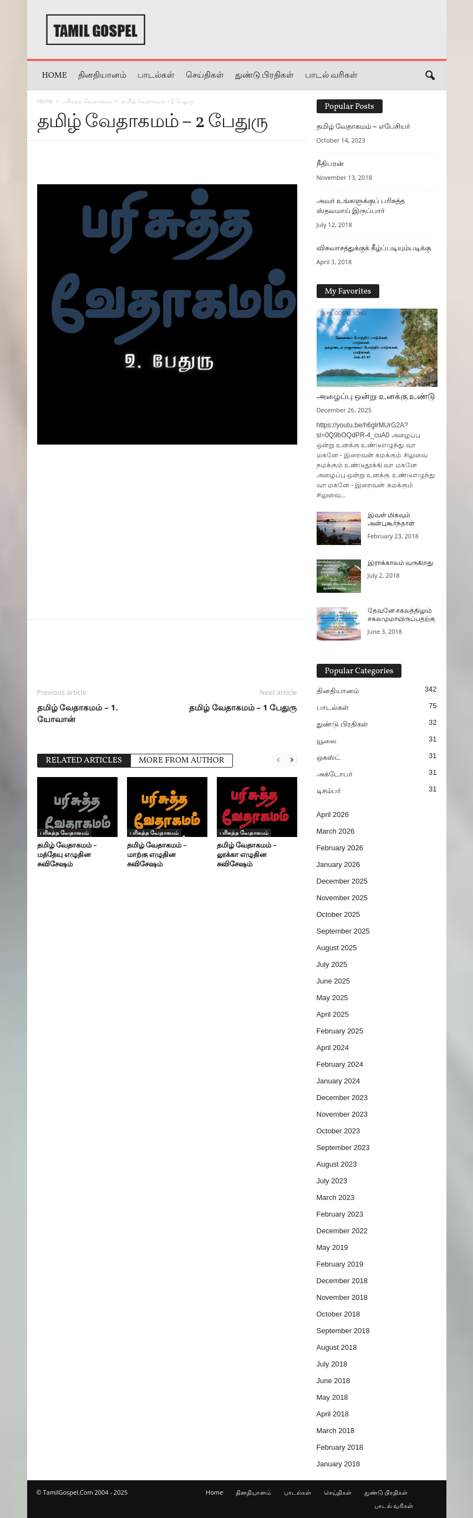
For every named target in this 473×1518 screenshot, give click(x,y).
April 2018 (333, 1414)
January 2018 (338, 1464)
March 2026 (336, 831)
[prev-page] (278, 759)
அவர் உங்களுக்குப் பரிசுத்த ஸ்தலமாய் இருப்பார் (361, 205)
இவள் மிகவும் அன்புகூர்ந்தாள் (391, 519)
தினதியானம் (102, 76)
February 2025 (340, 1031)
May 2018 (332, 1397)
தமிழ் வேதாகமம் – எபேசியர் (364, 126)
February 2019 (340, 1264)
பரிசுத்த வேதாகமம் (87, 101)
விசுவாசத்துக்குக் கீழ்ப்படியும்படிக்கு (374, 248)
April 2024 (333, 1047)
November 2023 (342, 1114)
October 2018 (338, 1314)
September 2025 (343, 931)
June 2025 (333, 981)
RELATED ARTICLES (84, 760)
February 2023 (340, 1214)
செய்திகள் (205, 76)
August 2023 (337, 1164)
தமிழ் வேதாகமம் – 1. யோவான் (77, 713)
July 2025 (332, 964)
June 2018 (333, 1380)
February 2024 (340, 1064)
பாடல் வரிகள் (331, 76)
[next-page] (291, 759)
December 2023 (342, 1097)
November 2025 (342, 898)
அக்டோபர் (335, 774)
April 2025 (333, 1014)
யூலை (327, 741)
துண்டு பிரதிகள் (264, 76)
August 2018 (337, 1347)
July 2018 (332, 1364)
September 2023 (343, 1147)
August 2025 (337, 948)
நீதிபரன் (330, 163)
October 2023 (338, 1131)
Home (54, 76)
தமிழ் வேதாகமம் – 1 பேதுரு (243, 707)
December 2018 (342, 1281)
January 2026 (338, 864)
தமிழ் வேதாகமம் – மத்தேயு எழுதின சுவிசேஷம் (67, 854)
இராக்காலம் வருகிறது (400, 563)
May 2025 (332, 997)
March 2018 (336, 1430)
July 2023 (332, 1181)
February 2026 (340, 848)
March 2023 (336, 1197)
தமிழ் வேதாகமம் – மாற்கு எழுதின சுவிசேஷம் (157, 854)
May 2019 (332, 1247)
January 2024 (338, 1081)
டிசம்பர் (329, 790)
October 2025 (338, 914)
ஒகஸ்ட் (328, 757)
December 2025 (342, 881)
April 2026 (333, 814)
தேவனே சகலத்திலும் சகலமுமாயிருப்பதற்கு (401, 615)
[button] (430, 76)
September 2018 (343, 1331)
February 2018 (340, 1447)
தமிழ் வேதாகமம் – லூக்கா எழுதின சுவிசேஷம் (247, 854)
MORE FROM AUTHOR (182, 760)
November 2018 (342, 1297)
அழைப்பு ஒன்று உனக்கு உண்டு (376, 397)
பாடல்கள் (156, 76)
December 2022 (342, 1231)
